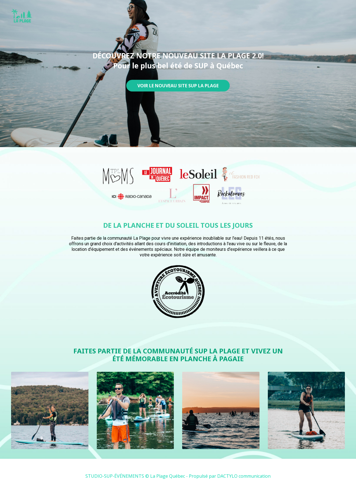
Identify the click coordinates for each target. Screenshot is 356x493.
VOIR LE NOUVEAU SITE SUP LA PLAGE (178, 86)
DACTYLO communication (244, 476)
